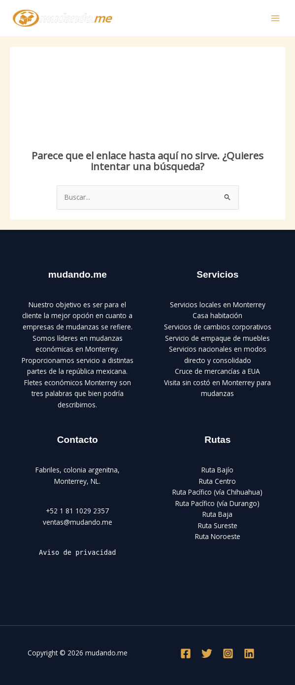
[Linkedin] (249, 653)
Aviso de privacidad (77, 552)
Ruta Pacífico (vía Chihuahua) (217, 492)
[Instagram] (228, 653)
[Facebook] (185, 653)
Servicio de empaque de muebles (217, 338)
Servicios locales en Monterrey (217, 304)
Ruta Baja (217, 514)
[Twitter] (206, 653)
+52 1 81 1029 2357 (77, 510)
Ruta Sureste (217, 525)
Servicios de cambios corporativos (217, 326)
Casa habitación (217, 315)
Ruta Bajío (217, 469)
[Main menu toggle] (275, 18)
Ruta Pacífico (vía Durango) (217, 503)
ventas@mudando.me (77, 522)
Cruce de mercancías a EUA (217, 371)
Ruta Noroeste (217, 536)
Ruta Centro (217, 481)
